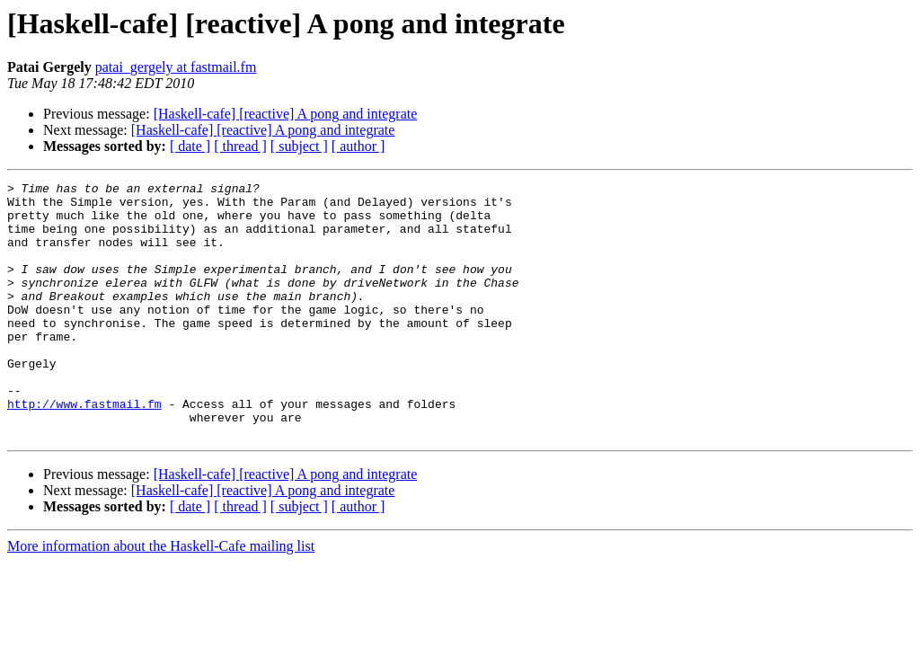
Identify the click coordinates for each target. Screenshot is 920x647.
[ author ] (358, 146)
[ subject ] (299, 146)
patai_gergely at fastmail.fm (176, 67)
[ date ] (190, 146)
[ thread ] (240, 146)
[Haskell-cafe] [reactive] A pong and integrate (286, 113)
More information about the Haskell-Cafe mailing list (160, 597)
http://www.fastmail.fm (84, 449)
